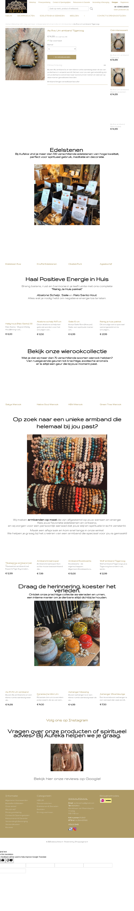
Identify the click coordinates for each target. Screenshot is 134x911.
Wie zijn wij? (10, 809)
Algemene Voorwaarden (16, 800)
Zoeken (91, 9)
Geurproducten (26, 16)
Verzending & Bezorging (100, 2)
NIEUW (8, 16)
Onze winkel (10, 806)
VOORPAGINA (21, 2)
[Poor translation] (9, 860)
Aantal (50, 44)
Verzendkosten (12, 824)
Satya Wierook (13, 404)
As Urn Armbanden (64, 24)
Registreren (124, 2)
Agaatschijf (106, 264)
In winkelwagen (62, 57)
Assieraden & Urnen (45, 24)
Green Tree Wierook (110, 404)
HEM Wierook (75, 404)
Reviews (9, 827)
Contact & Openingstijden (62, 2)
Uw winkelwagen (121, 6)
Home (7, 24)
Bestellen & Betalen (14, 803)
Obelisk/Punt (75, 264)
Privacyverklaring (44, 2)
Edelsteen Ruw (13, 264)
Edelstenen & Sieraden (52, 16)
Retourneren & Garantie (81, 2)
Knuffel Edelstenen (47, 264)
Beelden (74, 16)
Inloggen (115, 2)
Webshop (32, 2)
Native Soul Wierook (47, 404)
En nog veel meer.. (28, 24)
